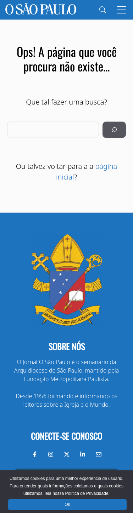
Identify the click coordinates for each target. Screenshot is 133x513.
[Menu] (121, 10)
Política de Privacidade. (87, 493)
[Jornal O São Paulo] (40, 10)
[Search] (102, 10)
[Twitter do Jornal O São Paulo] (67, 454)
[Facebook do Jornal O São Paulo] (35, 454)
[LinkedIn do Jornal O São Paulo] (83, 454)
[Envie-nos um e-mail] (99, 454)
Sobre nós (67, 346)
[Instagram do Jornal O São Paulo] (51, 454)
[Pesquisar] (114, 130)
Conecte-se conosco (66, 435)
